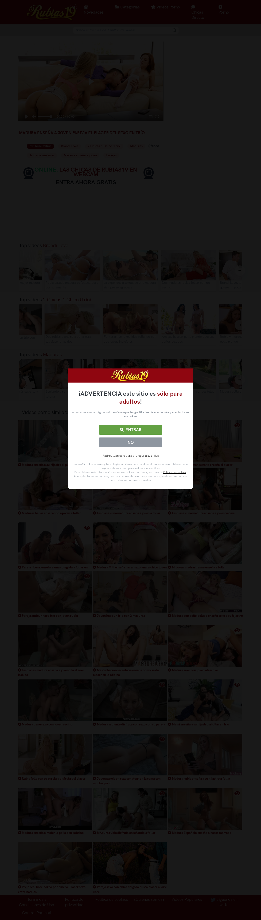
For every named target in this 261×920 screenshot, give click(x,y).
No (131, 442)
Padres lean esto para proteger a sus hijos (130, 455)
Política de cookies (174, 472)
